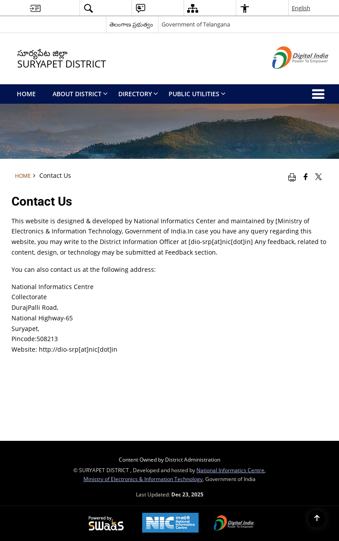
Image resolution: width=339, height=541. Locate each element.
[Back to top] (317, 519)
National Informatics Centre (230, 469)
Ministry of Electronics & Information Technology (143, 478)
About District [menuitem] (80, 94)
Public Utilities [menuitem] (197, 94)
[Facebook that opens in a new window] (305, 176)
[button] (88, 8)
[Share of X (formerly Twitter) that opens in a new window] (318, 176)
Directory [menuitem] (138, 94)
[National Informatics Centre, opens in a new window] (170, 523)
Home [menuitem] (26, 94)
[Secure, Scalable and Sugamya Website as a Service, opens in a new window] (106, 524)
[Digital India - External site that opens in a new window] (289, 76)
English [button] (301, 8)
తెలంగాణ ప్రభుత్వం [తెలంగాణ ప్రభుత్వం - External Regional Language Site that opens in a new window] (131, 24)
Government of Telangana (196, 24)
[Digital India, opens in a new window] (234, 524)
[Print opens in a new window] (292, 176)
